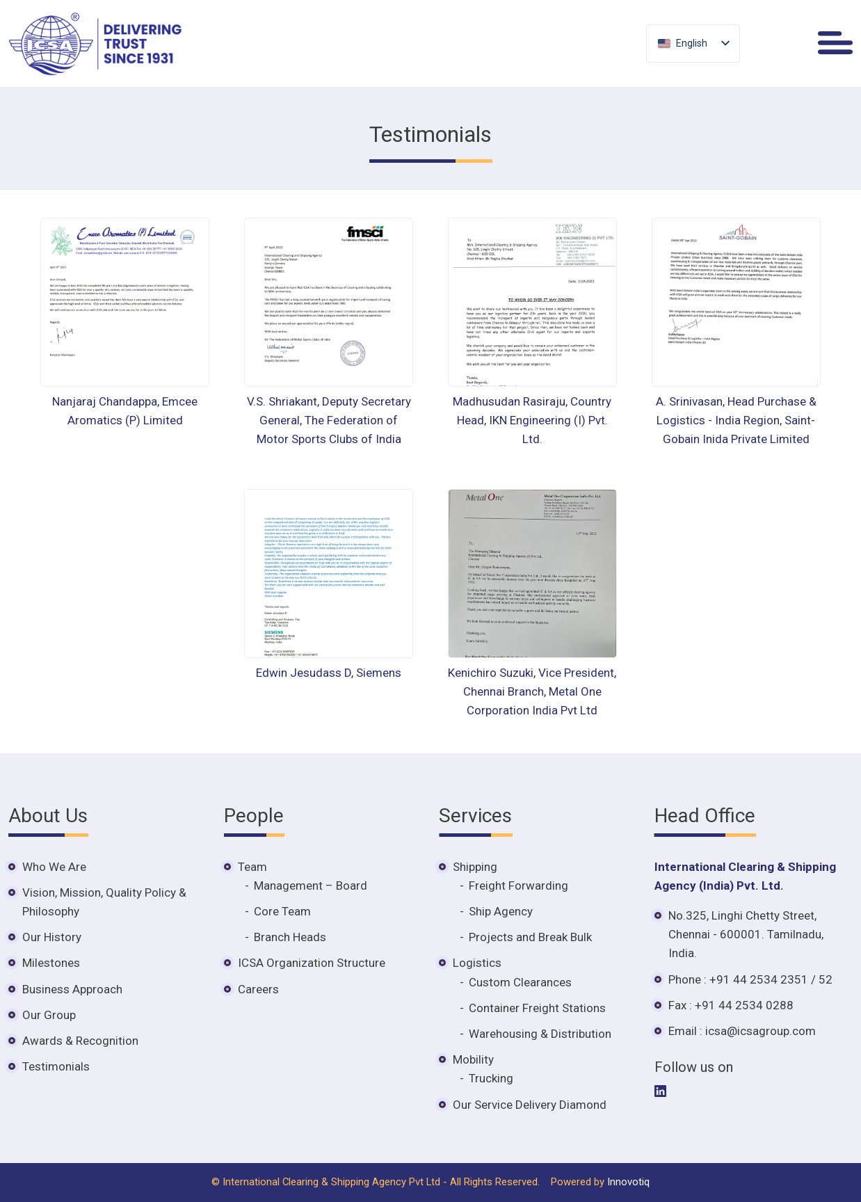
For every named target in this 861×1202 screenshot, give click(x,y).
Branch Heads (290, 937)
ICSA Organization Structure (311, 963)
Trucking (491, 1078)
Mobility (473, 1059)
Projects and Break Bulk (530, 937)
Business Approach (72, 989)
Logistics (477, 963)
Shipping (475, 867)
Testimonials (56, 1066)
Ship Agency (501, 911)
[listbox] (693, 43)
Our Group (49, 1015)
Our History (51, 937)
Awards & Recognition (80, 1041)
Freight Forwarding (518, 885)
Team (252, 867)
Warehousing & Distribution (540, 1034)
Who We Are (54, 867)
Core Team (282, 911)
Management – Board (310, 885)
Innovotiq (628, 1182)
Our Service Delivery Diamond (529, 1105)
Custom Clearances (520, 982)
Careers (258, 989)
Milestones (51, 963)
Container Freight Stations (537, 1008)
